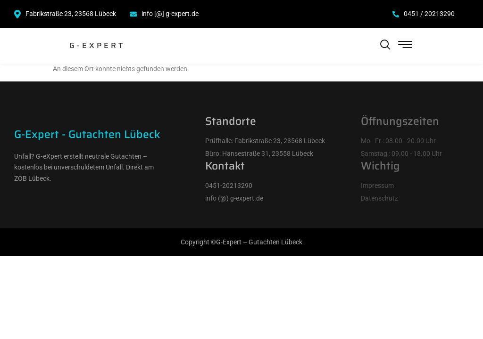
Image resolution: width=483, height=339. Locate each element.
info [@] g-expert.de (164, 13)
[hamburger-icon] (405, 45)
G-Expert (97, 45)
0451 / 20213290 (423, 13)
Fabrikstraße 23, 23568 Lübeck (65, 14)
